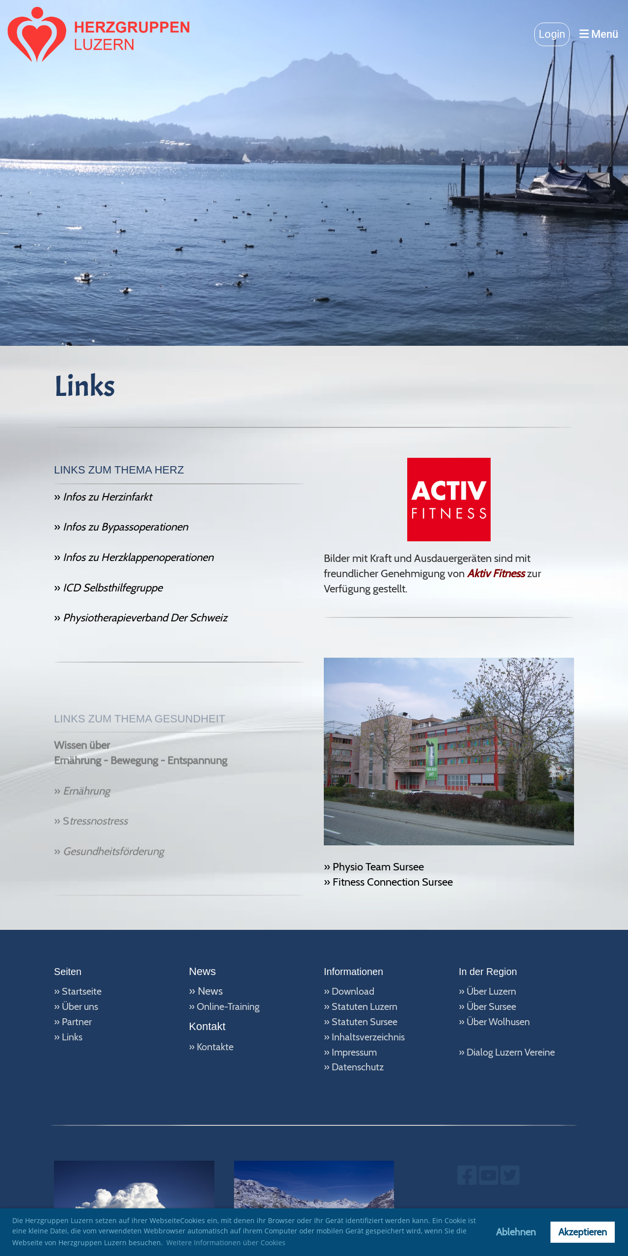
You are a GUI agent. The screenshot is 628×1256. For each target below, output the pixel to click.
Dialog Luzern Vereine (511, 1052)
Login (552, 34)
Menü (598, 34)
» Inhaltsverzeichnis (364, 1037)
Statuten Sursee (364, 1022)
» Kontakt (209, 1047)
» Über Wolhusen (494, 1022)
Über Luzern (491, 991)
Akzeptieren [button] (582, 1232)
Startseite (82, 991)
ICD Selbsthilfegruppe (111, 595)
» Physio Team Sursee (374, 866)
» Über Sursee (487, 1006)
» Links (68, 1037)
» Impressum (350, 1052)
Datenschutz (358, 1067)
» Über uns (76, 1006)
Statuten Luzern (364, 1006)
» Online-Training (224, 1006)
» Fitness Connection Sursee (388, 882)
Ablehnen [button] (516, 1232)
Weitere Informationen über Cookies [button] (226, 1242)
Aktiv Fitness (495, 573)
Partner (77, 1022)
